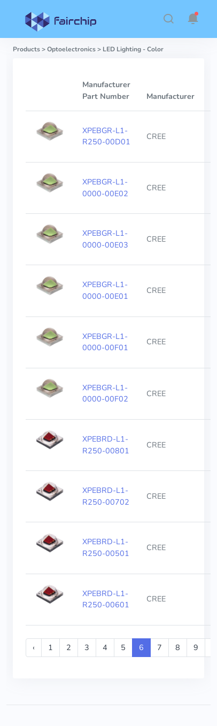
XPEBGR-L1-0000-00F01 (105, 342)
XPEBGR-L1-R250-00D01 (106, 136)
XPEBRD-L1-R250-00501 (105, 547)
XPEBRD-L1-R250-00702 (105, 496)
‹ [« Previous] (34, 647)
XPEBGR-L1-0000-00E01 (105, 290)
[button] (168, 18)
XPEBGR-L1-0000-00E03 (105, 239)
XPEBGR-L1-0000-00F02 (105, 393)
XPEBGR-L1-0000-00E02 (105, 187)
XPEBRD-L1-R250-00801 (105, 445)
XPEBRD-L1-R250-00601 (105, 599)
